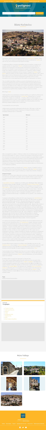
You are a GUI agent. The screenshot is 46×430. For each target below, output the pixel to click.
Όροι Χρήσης (8, 423)
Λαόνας (35, 72)
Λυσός (6, 313)
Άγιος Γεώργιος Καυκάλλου (11, 319)
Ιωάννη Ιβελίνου (5, 187)
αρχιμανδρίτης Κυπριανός (9, 182)
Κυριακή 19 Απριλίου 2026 (34, 1)
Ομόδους (38, 60)
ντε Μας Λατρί (24, 96)
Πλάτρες (25, 167)
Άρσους (4, 73)
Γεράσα (25, 261)
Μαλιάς (34, 169)
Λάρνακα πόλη (8, 316)
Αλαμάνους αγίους (6, 245)
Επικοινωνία (30, 423)
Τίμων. (36, 248)
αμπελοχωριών (31, 58)
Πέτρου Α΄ (20, 254)
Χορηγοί (17, 1)
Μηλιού (6, 311)
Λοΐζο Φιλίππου (37, 198)
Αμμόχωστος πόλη (9, 314)
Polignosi (19, 419)
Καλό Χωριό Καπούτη (9, 310)
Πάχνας (20, 66)
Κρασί (9, 91)
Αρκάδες (34, 269)
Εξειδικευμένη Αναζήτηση (38, 15)
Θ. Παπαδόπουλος (24, 222)
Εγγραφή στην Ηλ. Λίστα (21, 423)
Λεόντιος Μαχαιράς (22, 245)
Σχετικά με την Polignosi (9, 1)
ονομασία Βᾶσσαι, (13, 266)
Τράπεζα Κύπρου (26, 420)
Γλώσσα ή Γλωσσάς (9, 308)
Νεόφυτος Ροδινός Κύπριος (33, 184)
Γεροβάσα (30, 261)
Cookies (3, 423)
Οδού (6, 317)
